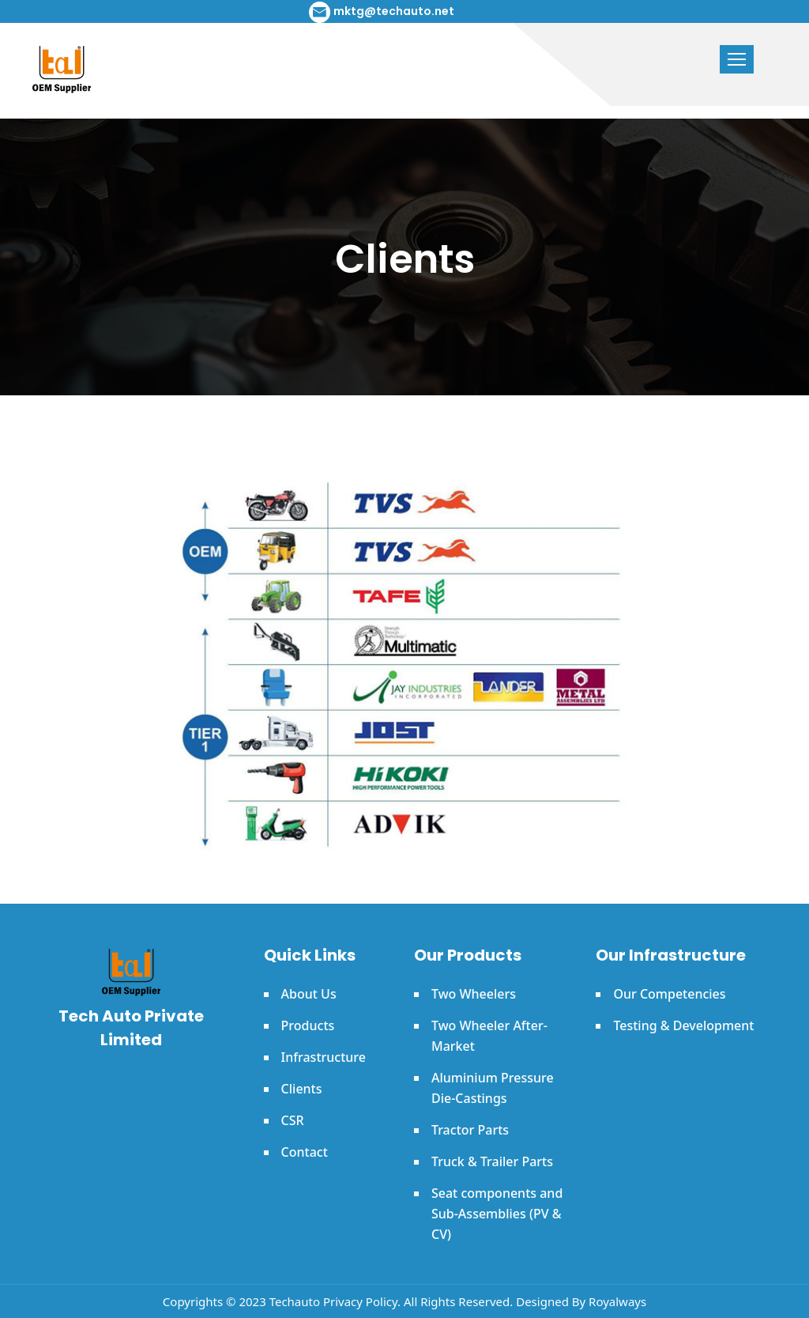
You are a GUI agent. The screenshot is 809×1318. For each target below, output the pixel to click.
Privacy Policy (360, 1301)
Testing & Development (683, 1025)
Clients (301, 1088)
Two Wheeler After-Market (489, 1036)
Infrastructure (323, 1057)
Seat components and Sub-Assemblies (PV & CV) (497, 1213)
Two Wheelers (473, 994)
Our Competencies (669, 994)
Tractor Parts (470, 1130)
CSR (292, 1120)
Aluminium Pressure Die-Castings (492, 1088)
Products (308, 1025)
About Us (309, 994)
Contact (304, 1152)
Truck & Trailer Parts (492, 1161)
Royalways (617, 1301)
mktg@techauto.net (393, 11)
